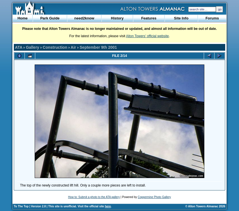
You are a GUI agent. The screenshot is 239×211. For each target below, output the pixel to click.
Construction (55, 47)
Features (148, 18)
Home (22, 18)
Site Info (181, 18)
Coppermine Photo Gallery (154, 197)
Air (73, 47)
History (117, 18)
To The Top (21, 206)
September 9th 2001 (98, 47)
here (108, 206)
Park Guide (50, 18)
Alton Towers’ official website (147, 36)
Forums (212, 18)
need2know (84, 18)
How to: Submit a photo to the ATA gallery (94, 197)
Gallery (32, 47)
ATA (18, 47)
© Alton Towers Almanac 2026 (205, 206)
